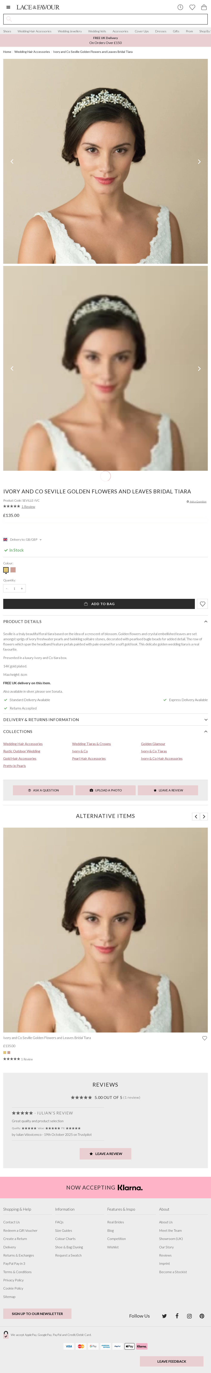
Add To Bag (99, 604)
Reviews (165, 1255)
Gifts (176, 31)
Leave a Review (168, 790)
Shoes (7, 31)
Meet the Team (170, 1230)
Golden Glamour (153, 744)
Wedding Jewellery (70, 31)
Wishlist (113, 1247)
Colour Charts (65, 1239)
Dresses (160, 31)
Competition (116, 1239)
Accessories (120, 31)
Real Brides (115, 1222)
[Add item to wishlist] (202, 604)
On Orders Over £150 (105, 40)
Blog (110, 1230)
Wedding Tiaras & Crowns (91, 744)
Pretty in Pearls (14, 766)
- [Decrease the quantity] (6, 588)
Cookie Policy (13, 1288)
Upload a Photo (105, 790)
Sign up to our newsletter (37, 1314)
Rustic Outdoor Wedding (21, 751)
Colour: (8, 563)
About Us (166, 1222)
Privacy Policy (13, 1280)
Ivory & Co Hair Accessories (162, 758)
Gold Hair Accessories (19, 758)
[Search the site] (110, 19)
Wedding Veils (97, 31)
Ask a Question (196, 501)
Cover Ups (142, 31)
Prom (189, 31)
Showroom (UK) (171, 1239)
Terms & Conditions (17, 1272)
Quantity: (9, 580)
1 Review (28, 506)
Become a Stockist (173, 1272)
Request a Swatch (68, 1255)
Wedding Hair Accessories (34, 31)
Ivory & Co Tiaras (154, 751)
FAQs (59, 1222)
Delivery (9, 1247)
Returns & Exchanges (18, 1255)
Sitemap (9, 1297)
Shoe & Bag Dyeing (69, 1247)
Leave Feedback (171, 1361)
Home (7, 51)
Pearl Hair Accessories (89, 758)
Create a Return (15, 1239)
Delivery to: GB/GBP (23, 539)
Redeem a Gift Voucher (20, 1230)
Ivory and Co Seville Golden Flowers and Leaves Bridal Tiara (93, 51)
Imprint (164, 1263)
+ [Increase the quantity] (22, 588)
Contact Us (11, 1222)
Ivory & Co (80, 751)
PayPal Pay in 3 (14, 1263)
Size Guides (63, 1230)
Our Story (166, 1247)
